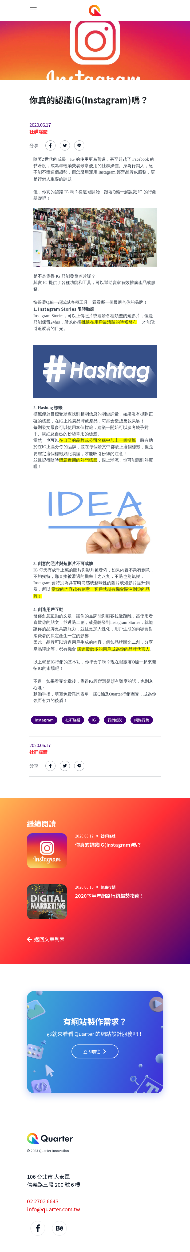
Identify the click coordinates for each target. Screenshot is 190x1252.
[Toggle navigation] (33, 10)
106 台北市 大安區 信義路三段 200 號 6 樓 (53, 1180)
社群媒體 (38, 131)
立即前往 (95, 1051)
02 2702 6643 (42, 1201)
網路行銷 (108, 887)
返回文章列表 (46, 939)
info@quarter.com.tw (53, 1209)
